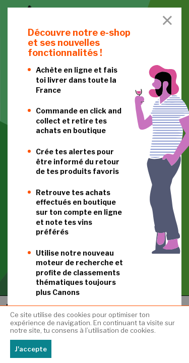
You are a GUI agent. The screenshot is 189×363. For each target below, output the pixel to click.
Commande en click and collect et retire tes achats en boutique (78, 120)
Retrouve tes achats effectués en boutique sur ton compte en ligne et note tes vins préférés (79, 212)
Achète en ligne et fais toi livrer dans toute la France (76, 80)
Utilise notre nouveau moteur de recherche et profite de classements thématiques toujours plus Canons (79, 272)
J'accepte (31, 349)
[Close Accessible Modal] (167, 21)
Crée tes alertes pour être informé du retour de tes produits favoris (77, 161)
